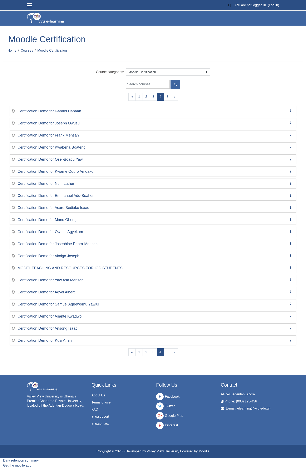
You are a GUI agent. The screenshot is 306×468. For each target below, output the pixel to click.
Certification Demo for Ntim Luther (46, 183)
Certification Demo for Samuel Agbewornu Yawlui (58, 304)
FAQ (95, 409)
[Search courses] (148, 84)
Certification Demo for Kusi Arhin (45, 340)
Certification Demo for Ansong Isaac (47, 328)
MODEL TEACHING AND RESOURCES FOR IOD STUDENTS (70, 268)
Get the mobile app (17, 465)
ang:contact (100, 423)
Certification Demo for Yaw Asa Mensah (50, 280)
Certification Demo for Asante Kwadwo (50, 316)
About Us (98, 395)
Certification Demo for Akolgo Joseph (48, 256)
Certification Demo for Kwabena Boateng (51, 147)
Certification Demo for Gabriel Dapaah (49, 111)
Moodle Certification (52, 50)
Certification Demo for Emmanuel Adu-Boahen (56, 196)
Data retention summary (21, 460)
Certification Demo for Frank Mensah (48, 135)
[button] (229, 5)
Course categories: (110, 72)
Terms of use (101, 402)
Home (12, 50)
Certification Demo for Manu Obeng (47, 220)
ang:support (100, 416)
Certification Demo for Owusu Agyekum (50, 232)
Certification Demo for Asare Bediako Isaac (53, 208)
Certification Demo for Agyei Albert (46, 292)
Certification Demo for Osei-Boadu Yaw (50, 159)
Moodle (203, 451)
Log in (273, 5)
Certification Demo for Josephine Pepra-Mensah (58, 244)
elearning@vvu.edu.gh (254, 408)
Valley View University (163, 451)
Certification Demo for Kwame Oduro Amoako (55, 171)
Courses (27, 50)
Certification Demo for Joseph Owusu (49, 123)
